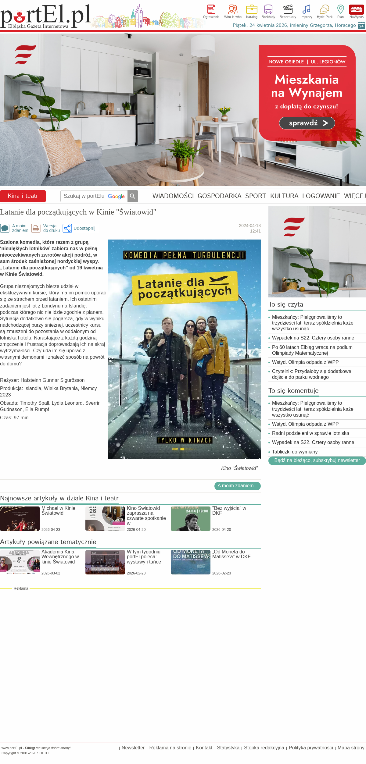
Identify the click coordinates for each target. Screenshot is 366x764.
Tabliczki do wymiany (295, 451)
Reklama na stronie (170, 747)
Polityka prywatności (311, 747)
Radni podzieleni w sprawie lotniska (310, 433)
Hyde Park (324, 17)
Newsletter (133, 747)
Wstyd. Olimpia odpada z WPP (305, 362)
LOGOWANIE (321, 196)
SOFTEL (43, 753)
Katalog (251, 17)
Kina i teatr (23, 196)
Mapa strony (351, 747)
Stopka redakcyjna (264, 747)
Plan (340, 17)
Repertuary (288, 17)
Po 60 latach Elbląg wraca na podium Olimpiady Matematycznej (312, 350)
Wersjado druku (51, 228)
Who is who (233, 17)
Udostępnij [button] (84, 228)
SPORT (255, 196)
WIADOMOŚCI (173, 196)
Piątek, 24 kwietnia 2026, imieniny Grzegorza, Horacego (294, 25)
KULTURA (284, 196)
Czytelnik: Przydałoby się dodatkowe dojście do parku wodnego (311, 374)
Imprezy (306, 17)
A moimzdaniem (20, 228)
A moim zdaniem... (237, 485)
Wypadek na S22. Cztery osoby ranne (313, 337)
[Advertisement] (130, 635)
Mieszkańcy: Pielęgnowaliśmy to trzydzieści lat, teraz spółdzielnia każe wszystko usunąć (312, 322)
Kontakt (204, 747)
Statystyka (228, 747)
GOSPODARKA (220, 196)
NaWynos (356, 10)
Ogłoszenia (211, 17)
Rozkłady (268, 17)
